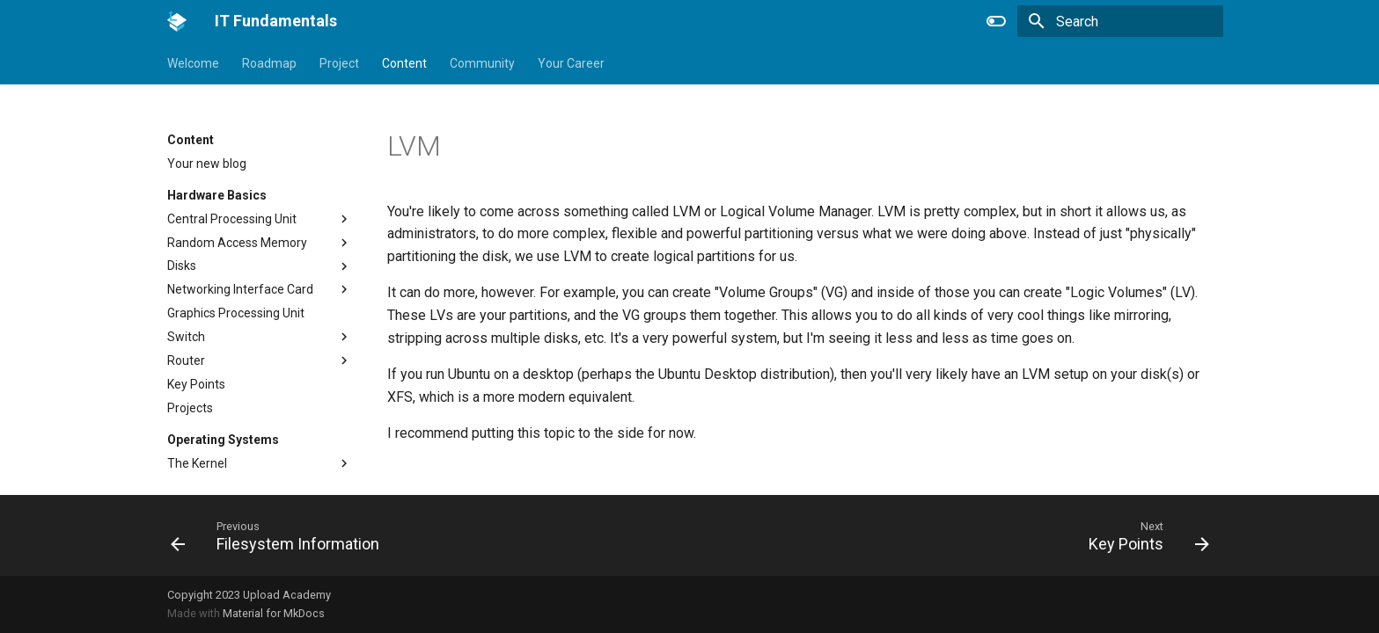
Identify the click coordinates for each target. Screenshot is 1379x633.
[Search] (1120, 21)
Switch (186, 337)
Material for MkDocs (274, 613)
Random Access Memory (237, 243)
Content (404, 63)
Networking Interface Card (240, 289)
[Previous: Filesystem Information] (280, 535)
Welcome (193, 63)
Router (186, 360)
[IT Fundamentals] (177, 21)
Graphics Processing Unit (235, 313)
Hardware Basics (217, 195)
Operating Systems (223, 440)
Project (339, 63)
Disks (181, 265)
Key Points (196, 384)
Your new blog (206, 163)
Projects (190, 408)
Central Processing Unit (232, 219)
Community (482, 63)
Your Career (571, 63)
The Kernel (197, 463)
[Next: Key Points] (1143, 535)
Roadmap (269, 63)
